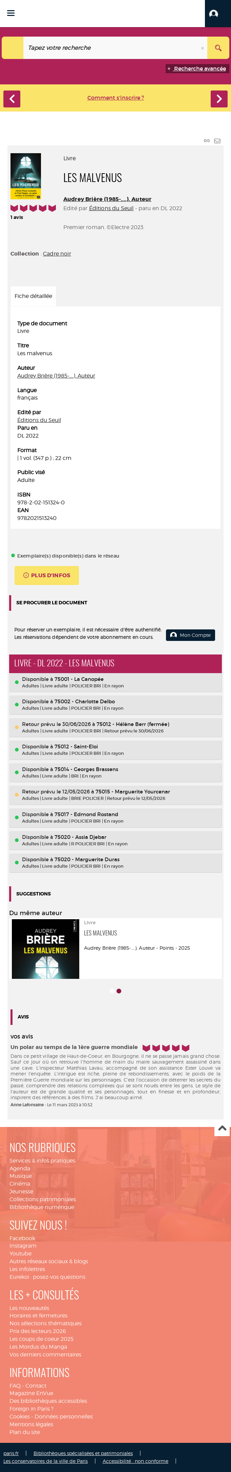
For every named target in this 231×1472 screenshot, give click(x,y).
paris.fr (11, 1453)
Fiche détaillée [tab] (33, 296)
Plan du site (24, 1432)
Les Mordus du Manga (38, 1347)
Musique (20, 1176)
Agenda (19, 1168)
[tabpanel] (115, 421)
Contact (35, 1386)
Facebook (22, 1238)
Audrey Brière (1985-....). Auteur (107, 199)
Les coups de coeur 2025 (41, 1339)
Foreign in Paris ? (31, 1409)
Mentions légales (31, 1424)
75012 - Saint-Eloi (76, 746)
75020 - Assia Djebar (80, 837)
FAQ (15, 1386)
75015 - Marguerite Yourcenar (133, 791)
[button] (218, 13)
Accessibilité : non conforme (135, 1461)
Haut (222, 1129)
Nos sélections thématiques (45, 1323)
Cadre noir (57, 253)
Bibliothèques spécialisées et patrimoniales (83, 1453)
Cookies (19, 1416)
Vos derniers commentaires (45, 1354)
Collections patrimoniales (42, 1199)
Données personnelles (64, 1416)
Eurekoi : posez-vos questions (47, 1277)
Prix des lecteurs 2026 (37, 1331)
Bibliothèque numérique (41, 1207)
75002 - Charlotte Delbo (85, 701)
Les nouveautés (29, 1308)
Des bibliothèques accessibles (48, 1401)
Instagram (23, 1246)
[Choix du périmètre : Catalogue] (13, 48)
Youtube (20, 1253)
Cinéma (19, 1184)
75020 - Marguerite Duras (87, 859)
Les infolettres (27, 1269)
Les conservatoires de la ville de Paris (45, 1461)
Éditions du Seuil (111, 208)
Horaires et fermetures (38, 1315)
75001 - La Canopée (79, 679)
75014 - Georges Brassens (86, 769)
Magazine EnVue (31, 1393)
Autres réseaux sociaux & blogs (48, 1261)
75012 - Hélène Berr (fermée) (133, 724)
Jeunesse (21, 1191)
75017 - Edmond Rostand (86, 814)
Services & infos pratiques (42, 1160)
